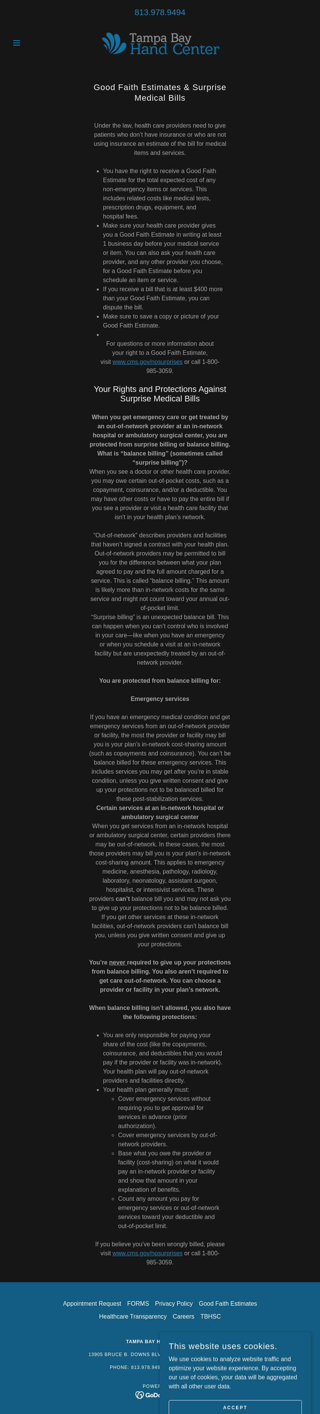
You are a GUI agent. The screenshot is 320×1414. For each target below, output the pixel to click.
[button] (31, 42)
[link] (160, 43)
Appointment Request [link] (92, 1303)
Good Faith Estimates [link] (228, 1303)
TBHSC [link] (210, 1316)
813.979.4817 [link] (194, 1367)
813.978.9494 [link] (160, 12)
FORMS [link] (138, 1303)
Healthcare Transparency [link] (133, 1316)
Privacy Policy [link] (174, 1303)
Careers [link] (183, 1316)
